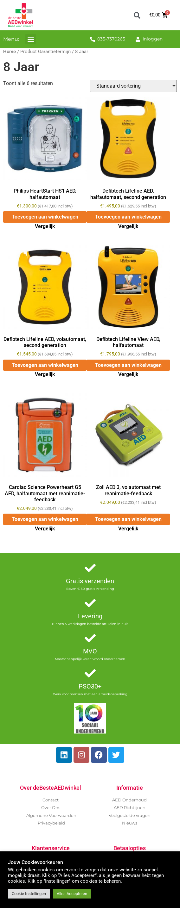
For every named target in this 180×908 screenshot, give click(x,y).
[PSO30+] (90, 673)
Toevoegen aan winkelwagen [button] (45, 217)
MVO (90, 651)
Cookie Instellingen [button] (29, 893)
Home (9, 51)
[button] (137, 15)
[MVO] (90, 638)
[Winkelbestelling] (133, 86)
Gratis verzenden (90, 581)
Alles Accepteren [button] (72, 893)
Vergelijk (45, 226)
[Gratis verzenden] (90, 567)
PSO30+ (90, 686)
